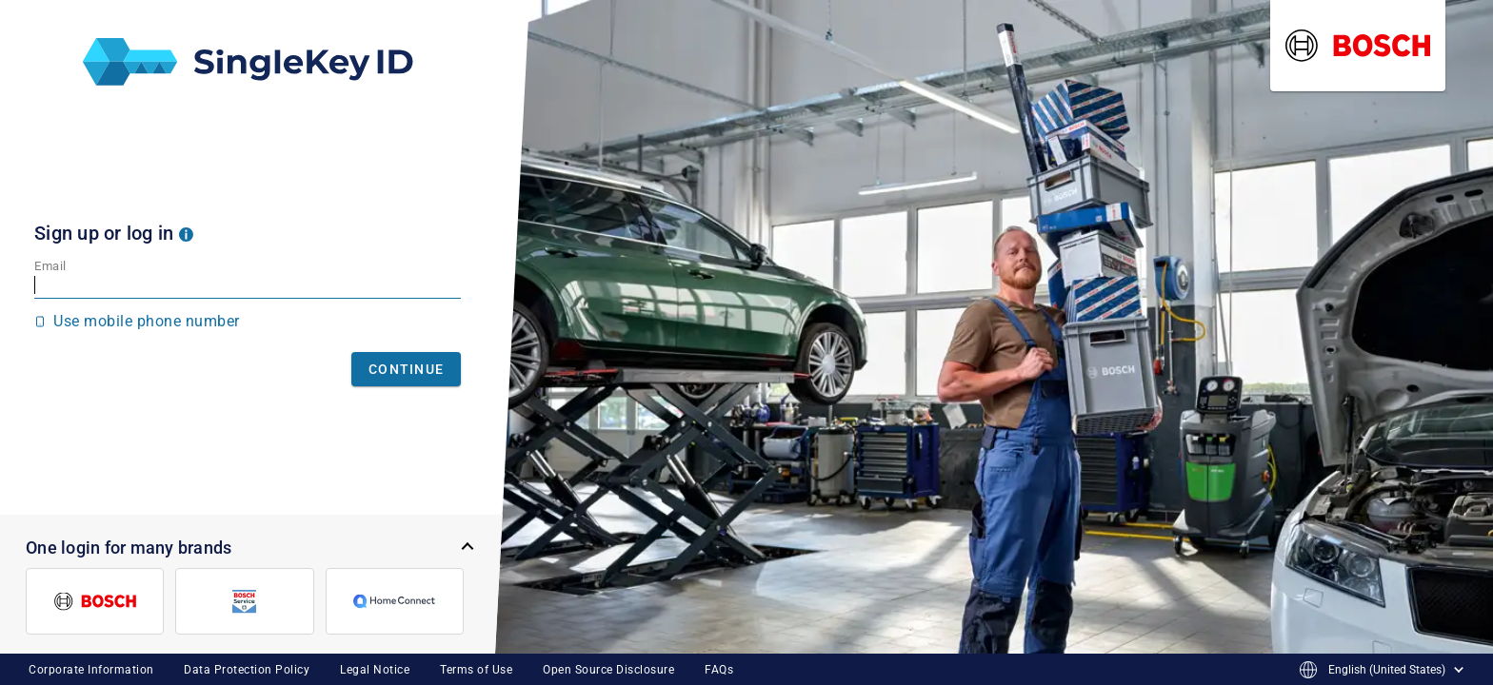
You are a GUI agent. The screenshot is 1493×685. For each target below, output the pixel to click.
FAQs (719, 669)
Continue (406, 369)
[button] (186, 233)
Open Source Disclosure (608, 669)
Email (50, 266)
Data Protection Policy (246, 669)
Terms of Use (476, 669)
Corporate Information (91, 669)
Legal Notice (374, 669)
